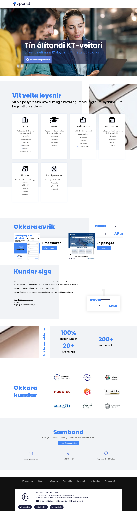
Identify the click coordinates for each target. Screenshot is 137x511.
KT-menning (27, 481)
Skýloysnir (81, 481)
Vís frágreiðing (25, 507)
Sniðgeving (95, 481)
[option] (41, 246)
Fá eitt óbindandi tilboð (68, 443)
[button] (103, 300)
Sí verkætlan (49, 248)
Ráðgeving (53, 481)
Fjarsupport (110, 481)
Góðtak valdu (40, 507)
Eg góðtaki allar (56, 507)
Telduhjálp (67, 481)
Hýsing (41, 481)
